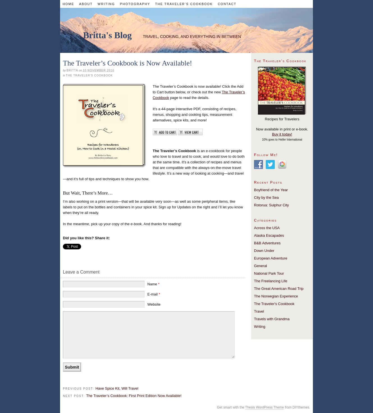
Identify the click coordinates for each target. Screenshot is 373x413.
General (260, 266)
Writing (106, 4)
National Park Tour (269, 273)
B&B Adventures (267, 243)
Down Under (264, 251)
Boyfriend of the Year (271, 190)
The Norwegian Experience (276, 296)
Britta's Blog (107, 35)
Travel (259, 311)
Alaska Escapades (269, 235)
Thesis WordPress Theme (264, 407)
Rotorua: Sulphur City (271, 205)
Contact (227, 4)
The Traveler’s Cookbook (184, 4)
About (86, 4)
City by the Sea (266, 197)
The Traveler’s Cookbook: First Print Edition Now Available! (134, 396)
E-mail (153, 294)
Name (153, 284)
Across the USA (267, 228)
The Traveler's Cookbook (89, 75)
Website (154, 304)
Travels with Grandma (272, 319)
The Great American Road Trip (278, 288)
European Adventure (270, 258)
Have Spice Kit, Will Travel (116, 388)
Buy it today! (282, 134)
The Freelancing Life (270, 281)
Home (68, 4)
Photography (135, 4)
